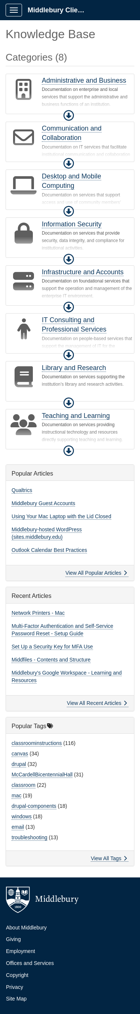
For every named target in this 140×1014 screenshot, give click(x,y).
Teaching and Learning (76, 415)
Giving (13, 939)
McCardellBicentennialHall (42, 775)
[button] (68, 115)
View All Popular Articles (96, 573)
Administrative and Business (84, 80)
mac (16, 795)
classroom (23, 785)
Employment (20, 951)
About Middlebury (26, 928)
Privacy (14, 987)
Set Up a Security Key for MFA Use (52, 647)
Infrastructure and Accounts (83, 272)
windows (22, 816)
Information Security (72, 224)
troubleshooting (29, 837)
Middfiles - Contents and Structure (51, 660)
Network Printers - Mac (38, 613)
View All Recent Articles (97, 703)
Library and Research (74, 368)
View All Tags (109, 858)
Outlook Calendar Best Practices (49, 550)
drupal (19, 764)
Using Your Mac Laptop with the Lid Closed (61, 516)
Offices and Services (30, 963)
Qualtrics (22, 490)
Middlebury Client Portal (60, 10)
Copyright (17, 975)
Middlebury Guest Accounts (43, 503)
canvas (20, 754)
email (18, 827)
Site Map (16, 999)
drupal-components (34, 806)
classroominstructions (37, 743)
